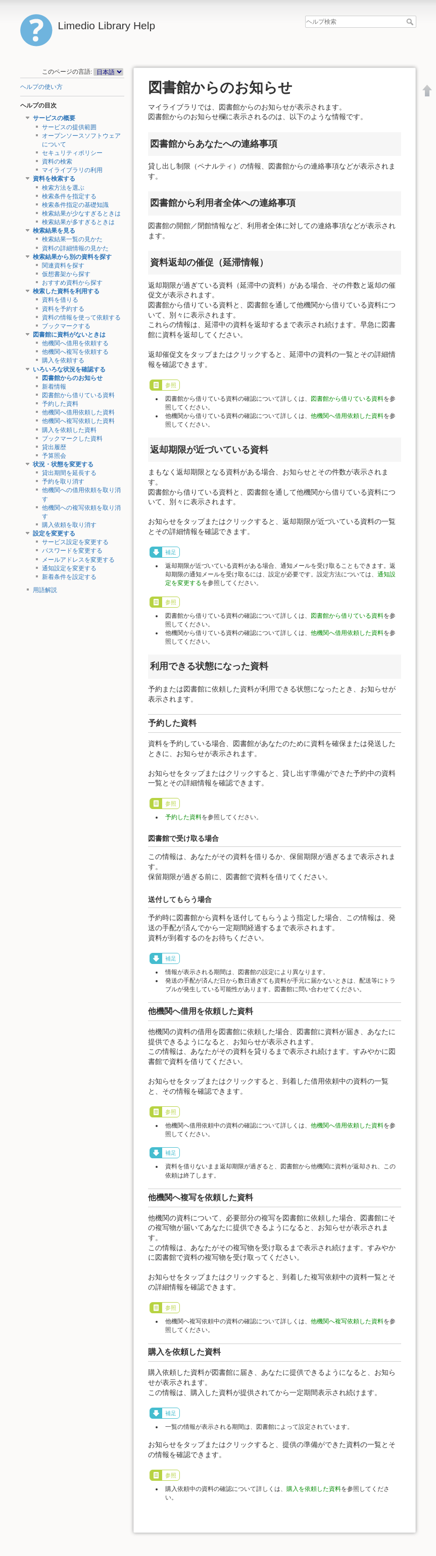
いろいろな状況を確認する (69, 369)
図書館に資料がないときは (69, 334)
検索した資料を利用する (66, 291)
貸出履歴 (54, 447)
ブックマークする (66, 326)
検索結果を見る (54, 230)
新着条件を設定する (69, 576)
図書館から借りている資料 (78, 395)
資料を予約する (63, 308)
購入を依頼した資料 (69, 430)
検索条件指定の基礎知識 (75, 204)
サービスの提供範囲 (69, 127)
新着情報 (54, 386)
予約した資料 (60, 403)
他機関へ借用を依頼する (75, 343)
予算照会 (54, 455)
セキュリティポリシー (72, 152)
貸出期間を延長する (69, 472)
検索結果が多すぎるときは (78, 222)
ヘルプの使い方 (41, 86)
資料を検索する (54, 178)
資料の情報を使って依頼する (81, 317)
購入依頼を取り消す (69, 524)
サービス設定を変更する (75, 542)
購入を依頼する (63, 360)
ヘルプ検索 (411, 21)
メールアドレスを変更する (78, 559)
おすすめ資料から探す (72, 282)
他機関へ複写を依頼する (75, 351)
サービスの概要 (54, 118)
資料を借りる (60, 299)
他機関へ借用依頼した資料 (78, 412)
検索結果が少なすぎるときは (81, 213)
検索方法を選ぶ (63, 187)
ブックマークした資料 (72, 438)
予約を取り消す (63, 481)
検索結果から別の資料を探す (72, 256)
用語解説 (45, 590)
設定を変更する (54, 533)
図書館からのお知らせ (72, 378)
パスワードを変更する (72, 550)
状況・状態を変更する (63, 464)
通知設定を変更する (69, 568)
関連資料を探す (63, 265)
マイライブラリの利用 (72, 170)
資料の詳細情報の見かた (75, 248)
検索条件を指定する (69, 196)
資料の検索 (57, 161)
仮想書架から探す (66, 274)
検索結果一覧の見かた (72, 239)
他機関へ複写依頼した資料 (78, 420)
